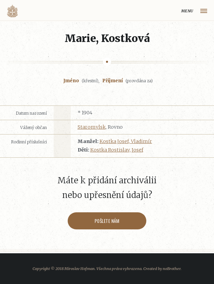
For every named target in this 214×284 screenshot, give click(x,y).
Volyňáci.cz (12, 11)
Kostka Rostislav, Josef (116, 150)
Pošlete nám (107, 220)
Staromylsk (92, 127)
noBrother (171, 268)
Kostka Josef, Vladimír (125, 141)
